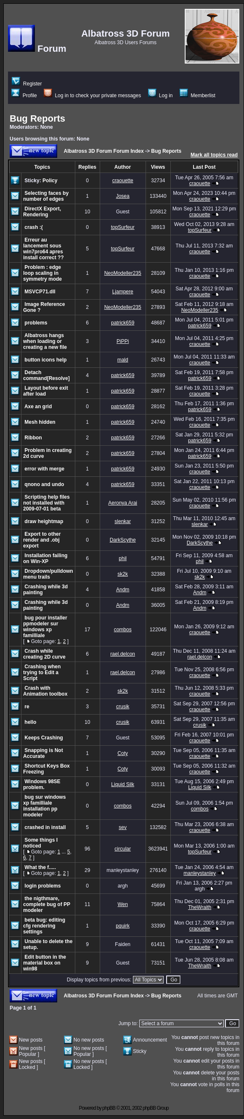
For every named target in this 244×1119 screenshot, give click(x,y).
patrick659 (122, 323)
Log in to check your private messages (92, 95)
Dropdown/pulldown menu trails (48, 574)
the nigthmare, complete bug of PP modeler (46, 904)
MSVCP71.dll (39, 292)
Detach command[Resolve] (46, 375)
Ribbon (33, 438)
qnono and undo (44, 484)
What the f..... (40, 867)
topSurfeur (123, 227)
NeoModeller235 (122, 273)
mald (122, 360)
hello (30, 722)
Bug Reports (37, 118)
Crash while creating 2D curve (44, 654)
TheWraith (199, 907)
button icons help (45, 360)
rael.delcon (122, 654)
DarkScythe (123, 540)
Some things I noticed (40, 843)
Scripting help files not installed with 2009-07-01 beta (46, 503)
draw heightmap (43, 521)
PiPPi (123, 341)
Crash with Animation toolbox (45, 691)
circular (122, 849)
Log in (160, 95)
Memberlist (197, 95)
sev (123, 827)
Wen (122, 904)
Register (27, 84)
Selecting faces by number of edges (46, 196)
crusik (122, 707)
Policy (49, 180)
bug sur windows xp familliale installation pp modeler (44, 806)
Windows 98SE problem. (42, 784)
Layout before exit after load (45, 391)
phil (123, 558)
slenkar (122, 521)
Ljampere (122, 292)
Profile (24, 95)
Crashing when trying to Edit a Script (42, 672)
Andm (122, 590)
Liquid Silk (122, 784)
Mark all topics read (214, 155)
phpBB (108, 1108)
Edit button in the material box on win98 (44, 963)
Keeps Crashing (43, 738)
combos (123, 630)
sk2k (122, 574)
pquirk (123, 926)
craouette (122, 180)
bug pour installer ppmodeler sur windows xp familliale (45, 626)
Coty (122, 753)
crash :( (33, 227)
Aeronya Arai (122, 503)
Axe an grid (38, 406)
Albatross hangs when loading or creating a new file (45, 341)
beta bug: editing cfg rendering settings (44, 926)
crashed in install (45, 827)
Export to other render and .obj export (42, 540)
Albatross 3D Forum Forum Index (104, 151)
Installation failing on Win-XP (45, 558)
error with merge (44, 469)
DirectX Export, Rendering (42, 212)
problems (35, 323)
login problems (42, 886)
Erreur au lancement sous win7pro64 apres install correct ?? (43, 248)
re (26, 707)
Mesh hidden (39, 422)
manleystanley (199, 873)
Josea (123, 196)
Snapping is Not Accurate (43, 753)
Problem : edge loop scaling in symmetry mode (42, 273)
